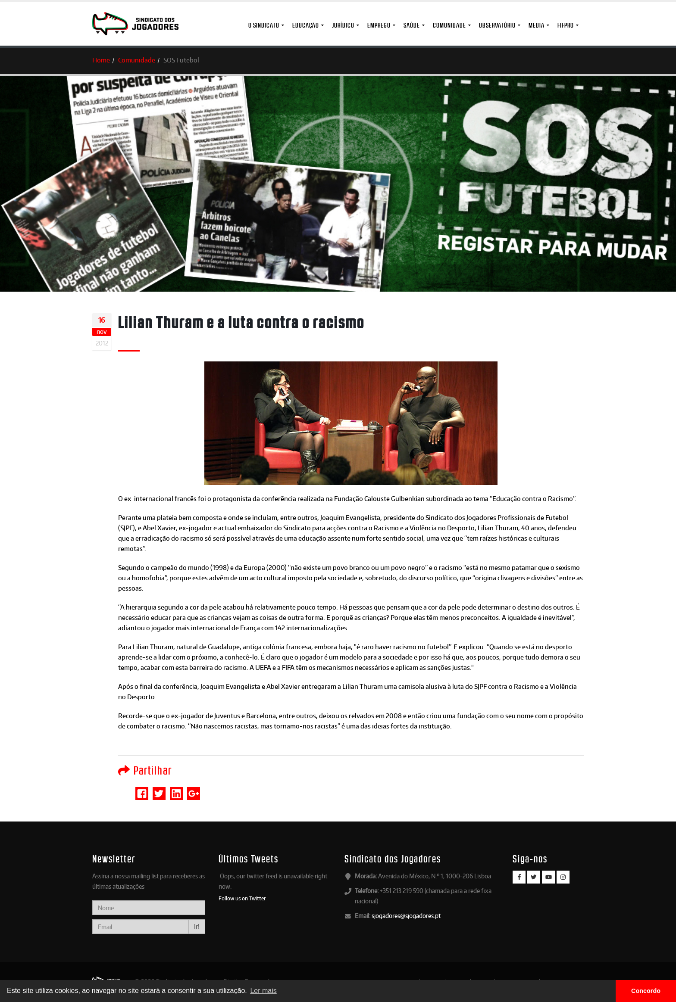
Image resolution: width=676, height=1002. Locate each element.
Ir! (197, 926)
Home (101, 60)
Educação (305, 25)
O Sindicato (263, 25)
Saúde (412, 25)
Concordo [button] (645, 990)
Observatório (497, 25)
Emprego (379, 25)
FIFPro (565, 25)
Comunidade (449, 25)
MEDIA (537, 25)
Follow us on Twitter (242, 898)
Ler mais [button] (263, 990)
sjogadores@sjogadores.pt (406, 915)
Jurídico (343, 25)
